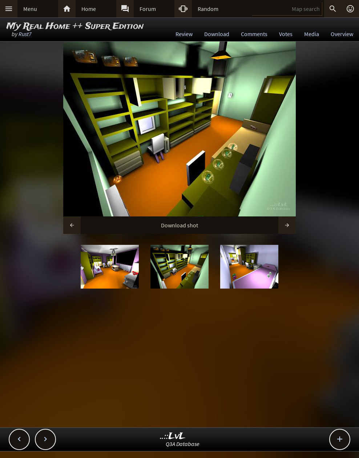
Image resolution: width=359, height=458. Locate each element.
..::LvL (173, 436)
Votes (286, 34)
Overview (342, 34)
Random (208, 8)
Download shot (179, 225)
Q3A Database (182, 443)
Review (184, 34)
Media (311, 34)
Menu (30, 8)
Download (216, 34)
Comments (254, 34)
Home (88, 8)
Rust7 (25, 34)
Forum (148, 8)
